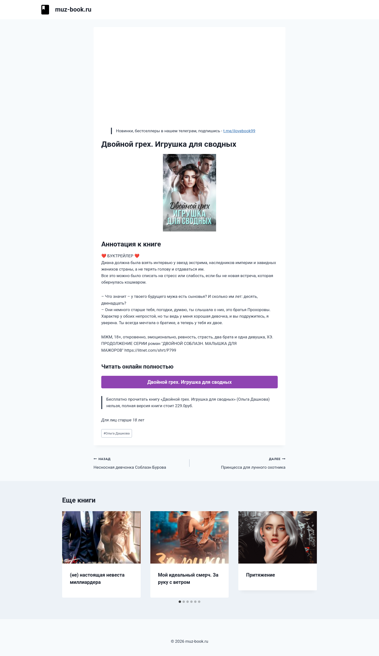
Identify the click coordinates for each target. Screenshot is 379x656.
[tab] (180, 601)
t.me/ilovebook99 (239, 130)
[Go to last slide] (70, 554)
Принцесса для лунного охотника (239, 462)
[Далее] (308, 554)
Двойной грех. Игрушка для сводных (189, 382)
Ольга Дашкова (116, 433)
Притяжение (260, 575)
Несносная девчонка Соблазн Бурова (139, 462)
